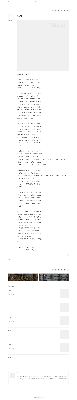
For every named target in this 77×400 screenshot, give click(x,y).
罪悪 (9, 344)
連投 (9, 357)
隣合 (9, 330)
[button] (7, 2)
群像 (9, 317)
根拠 (9, 290)
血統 (9, 303)
